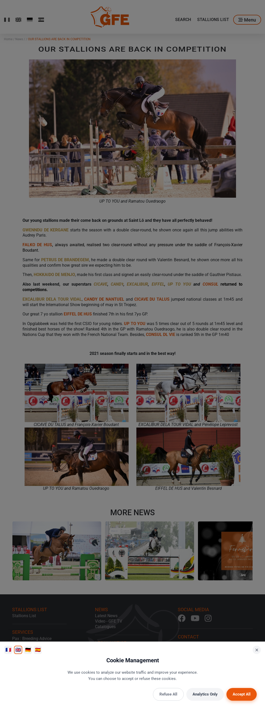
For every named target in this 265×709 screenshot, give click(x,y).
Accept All (242, 694)
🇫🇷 (8, 649)
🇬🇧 (18, 649)
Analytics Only (205, 694)
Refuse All (168, 694)
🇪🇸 (38, 649)
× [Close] (257, 649)
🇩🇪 (28, 649)
